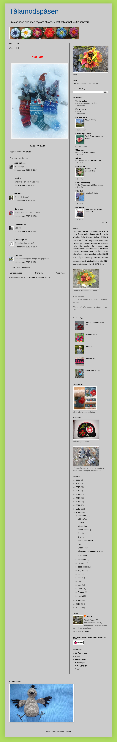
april (80, 585)
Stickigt (78, 158)
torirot (17, 194)
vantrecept (77, 264)
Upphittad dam (91, 358)
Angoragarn (82, 555)
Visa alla (105, 223)
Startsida (39, 273)
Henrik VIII (97, 232)
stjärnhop (88, 258)
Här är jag (89, 346)
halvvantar (103, 241)
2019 (78, 487)
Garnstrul (79, 207)
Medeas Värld (81, 117)
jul (84, 243)
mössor (76, 251)
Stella (106, 234)
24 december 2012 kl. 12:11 (25, 201)
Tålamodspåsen (34, 11)
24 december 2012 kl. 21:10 (25, 247)
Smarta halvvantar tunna (85, 152)
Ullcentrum (80, 150)
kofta (75, 246)
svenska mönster (101, 258)
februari (81, 592)
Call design (19, 240)
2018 (78, 491)
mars (80, 589)
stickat (104, 254)
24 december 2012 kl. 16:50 (25, 216)
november (82, 560)
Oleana (92, 234)
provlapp (98, 251)
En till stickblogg (82, 183)
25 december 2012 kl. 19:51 (25, 262)
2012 (78, 512)
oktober (81, 563)
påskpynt (80, 254)
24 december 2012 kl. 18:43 (25, 231)
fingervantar (94, 241)
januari (81, 596)
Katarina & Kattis (91, 193)
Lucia (80, 544)
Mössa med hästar (85, 541)
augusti (81, 570)
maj (80, 581)
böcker (75, 241)
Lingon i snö (83, 548)
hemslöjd (77, 243)
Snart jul (81, 537)
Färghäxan (80, 166)
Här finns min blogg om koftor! (85, 83)
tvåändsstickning (92, 261)
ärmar (102, 264)
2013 (78, 509)
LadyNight (19, 224)
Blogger (68, 731)
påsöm (86, 254)
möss (105, 249)
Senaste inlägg (16, 273)
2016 (78, 498)
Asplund (18, 163)
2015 (78, 502)
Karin (16, 209)
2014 (78, 505)
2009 (78, 608)
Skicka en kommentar (21, 267)
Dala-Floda (77, 232)
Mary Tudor (78, 234)
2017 (78, 494)
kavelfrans (104, 243)
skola (99, 254)
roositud (92, 254)
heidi (16, 178)
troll (83, 261)
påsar (106, 251)
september (82, 567)
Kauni (105, 231)
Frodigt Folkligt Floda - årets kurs (88, 160)
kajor (87, 243)
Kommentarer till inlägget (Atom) (37, 277)
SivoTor (99, 234)
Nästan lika (82, 526)
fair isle (83, 240)
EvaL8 (89, 617)
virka (89, 264)
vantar (104, 260)
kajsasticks (94, 243)
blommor (89, 237)
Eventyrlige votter (83, 134)
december (82, 516)
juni (79, 578)
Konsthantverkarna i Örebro (86, 103)
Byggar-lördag (90, 119)
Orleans (81, 522)
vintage (84, 264)
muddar (86, 249)
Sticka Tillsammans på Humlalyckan (89, 185)
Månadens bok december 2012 (90, 551)
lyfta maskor (84, 246)
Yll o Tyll (79, 191)
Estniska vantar (91, 334)
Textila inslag (81, 101)
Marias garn (80, 109)
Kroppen (78, 111)
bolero (96, 237)
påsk (74, 254)
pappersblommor (87, 251)
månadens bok (96, 249)
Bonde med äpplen (92, 370)
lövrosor (99, 246)
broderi (104, 237)
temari (79, 261)
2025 (78, 480)
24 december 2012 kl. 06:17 (25, 170)
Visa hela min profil (81, 631)
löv (93, 246)
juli (79, 574)
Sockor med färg (84, 530)
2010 (78, 604)
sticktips (78, 257)
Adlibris (78, 656)
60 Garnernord (81, 653)
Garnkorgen (80, 663)
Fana (90, 232)
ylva (16, 255)
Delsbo (85, 232)
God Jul (81, 533)
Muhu (86, 234)
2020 (78, 484)
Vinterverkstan (81, 666)
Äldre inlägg (61, 273)
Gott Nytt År (82, 519)
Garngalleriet (80, 659)
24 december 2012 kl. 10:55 (25, 185)
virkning (95, 264)
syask (75, 261)
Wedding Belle (79, 237)
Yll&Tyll (78, 669)
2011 (78, 600)
